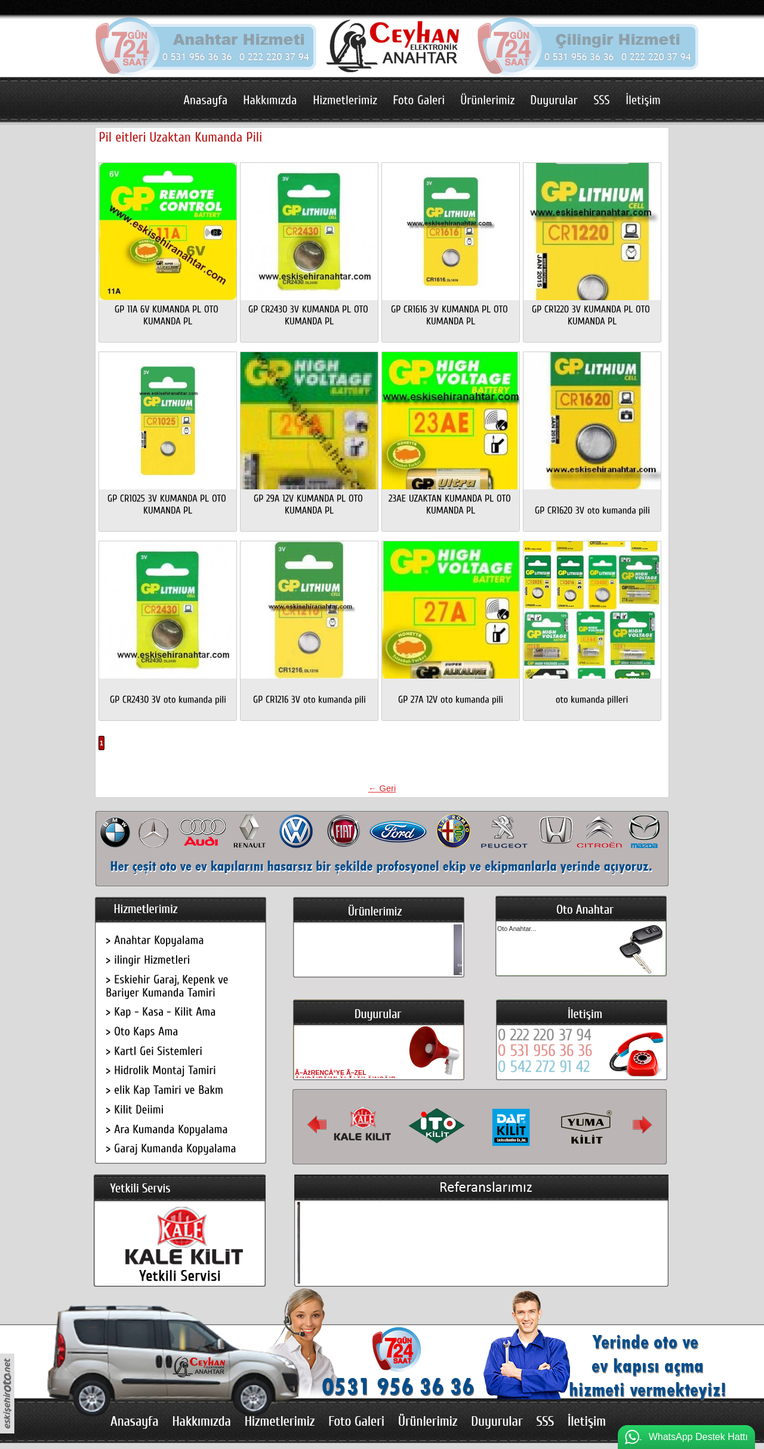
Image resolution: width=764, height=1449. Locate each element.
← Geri (382, 788)
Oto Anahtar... (516, 928)
